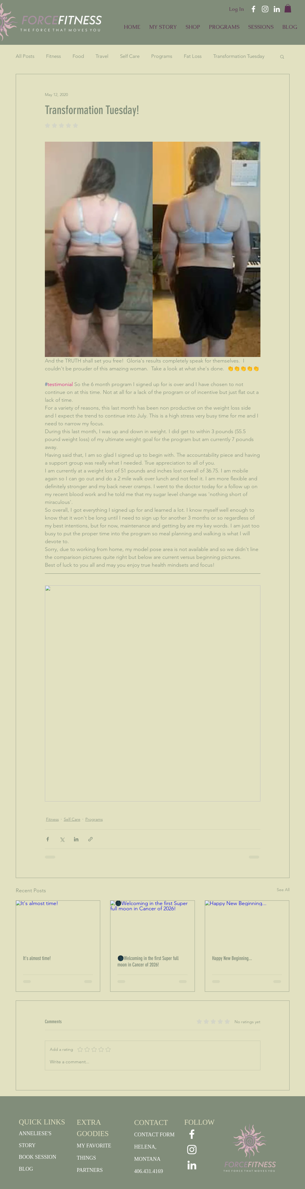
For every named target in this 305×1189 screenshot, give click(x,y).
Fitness (53, 56)
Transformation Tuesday (239, 56)
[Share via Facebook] (47, 839)
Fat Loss (193, 56)
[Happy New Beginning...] (247, 924)
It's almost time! (37, 958)
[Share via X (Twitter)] (62, 839)
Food (78, 56)
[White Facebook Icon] (253, 9)
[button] (287, 8)
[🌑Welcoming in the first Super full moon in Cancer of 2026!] (152, 924)
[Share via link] (90, 839)
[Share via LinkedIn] (76, 839)
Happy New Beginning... (232, 958)
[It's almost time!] (58, 924)
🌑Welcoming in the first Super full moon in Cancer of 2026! (148, 961)
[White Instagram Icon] (265, 9)
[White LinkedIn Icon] (276, 9)
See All (283, 889)
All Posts (25, 56)
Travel (102, 56)
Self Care (130, 56)
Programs (161, 56)
